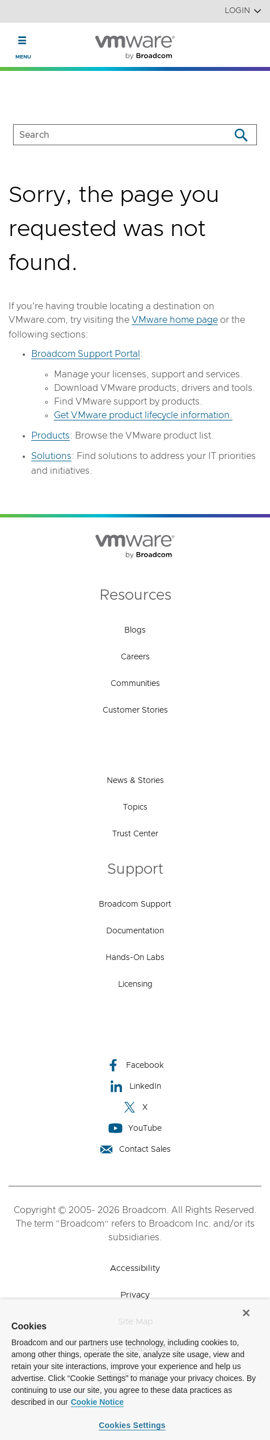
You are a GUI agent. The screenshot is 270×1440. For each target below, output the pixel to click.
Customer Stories (135, 710)
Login (243, 11)
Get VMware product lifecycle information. (143, 415)
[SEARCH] (110, 135)
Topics (135, 807)
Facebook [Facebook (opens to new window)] (135, 1065)
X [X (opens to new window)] (135, 1107)
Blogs (135, 630)
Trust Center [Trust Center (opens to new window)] (135, 834)
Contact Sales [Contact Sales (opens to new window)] (135, 1149)
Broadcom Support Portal (85, 354)
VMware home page (175, 320)
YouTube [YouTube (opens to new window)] (135, 1128)
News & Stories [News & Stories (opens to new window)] (135, 781)
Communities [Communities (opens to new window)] (135, 684)
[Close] (246, 1313)
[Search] (240, 135)
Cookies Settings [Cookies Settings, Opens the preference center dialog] (132, 1425)
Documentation (135, 931)
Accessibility (135, 1268)
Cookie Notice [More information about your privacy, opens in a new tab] (97, 1402)
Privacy (135, 1295)
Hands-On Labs (135, 958)
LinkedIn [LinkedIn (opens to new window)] (135, 1086)
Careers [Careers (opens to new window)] (135, 657)
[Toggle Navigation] (22, 40)
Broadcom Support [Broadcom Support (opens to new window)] (135, 904)
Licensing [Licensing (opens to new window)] (135, 984)
